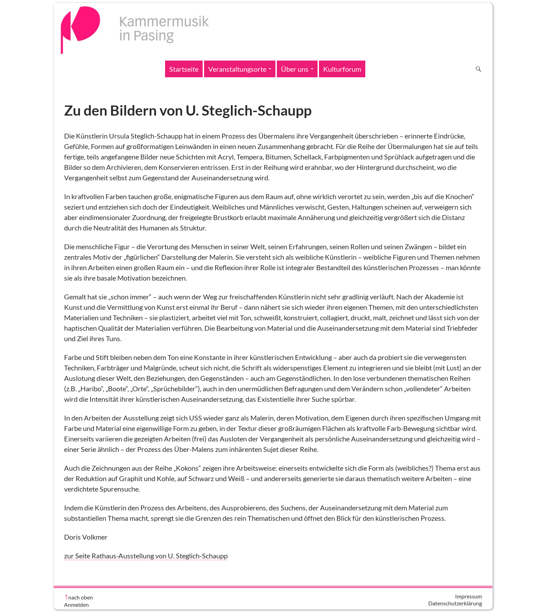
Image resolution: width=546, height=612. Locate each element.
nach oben (80, 597)
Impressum (468, 596)
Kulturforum (342, 69)
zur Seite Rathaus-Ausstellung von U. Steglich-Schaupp (146, 555)
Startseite (183, 69)
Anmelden (76, 604)
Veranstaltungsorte (237, 69)
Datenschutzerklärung (455, 603)
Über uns (295, 69)
